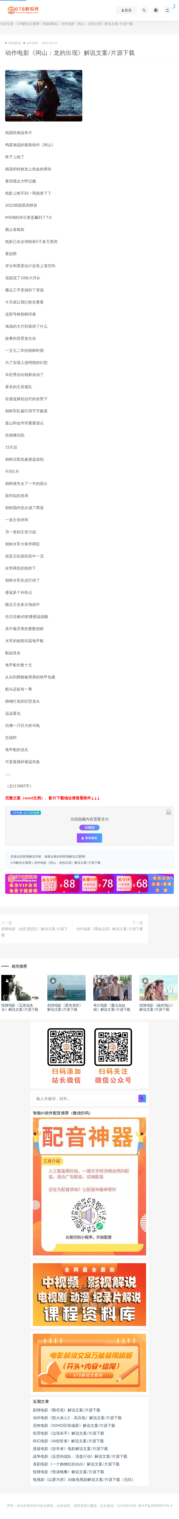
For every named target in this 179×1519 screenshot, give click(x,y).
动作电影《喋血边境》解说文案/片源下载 (109, 929)
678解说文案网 (28, 24)
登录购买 (89, 838)
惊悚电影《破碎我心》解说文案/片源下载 (157, 1007)
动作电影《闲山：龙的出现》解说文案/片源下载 (67, 863)
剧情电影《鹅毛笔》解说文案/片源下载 (66, 1410)
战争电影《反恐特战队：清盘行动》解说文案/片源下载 (80, 1456)
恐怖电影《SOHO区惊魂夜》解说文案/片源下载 (74, 1425)
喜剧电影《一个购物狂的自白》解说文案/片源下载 (76, 1464)
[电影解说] (50, 24)
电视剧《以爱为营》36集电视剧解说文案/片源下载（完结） (84, 1479)
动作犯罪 (30, 43)
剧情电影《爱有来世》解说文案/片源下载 (65, 1007)
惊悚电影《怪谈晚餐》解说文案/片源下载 (68, 1471)
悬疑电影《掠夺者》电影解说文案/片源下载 (70, 1448)
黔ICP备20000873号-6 (155, 1506)
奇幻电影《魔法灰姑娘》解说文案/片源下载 (111, 1007)
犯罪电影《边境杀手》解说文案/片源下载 (68, 1433)
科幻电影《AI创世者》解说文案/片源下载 (68, 1440)
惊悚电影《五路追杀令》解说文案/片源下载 (19, 1007)
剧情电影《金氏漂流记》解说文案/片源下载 (34, 932)
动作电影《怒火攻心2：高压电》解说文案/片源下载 (77, 1417)
